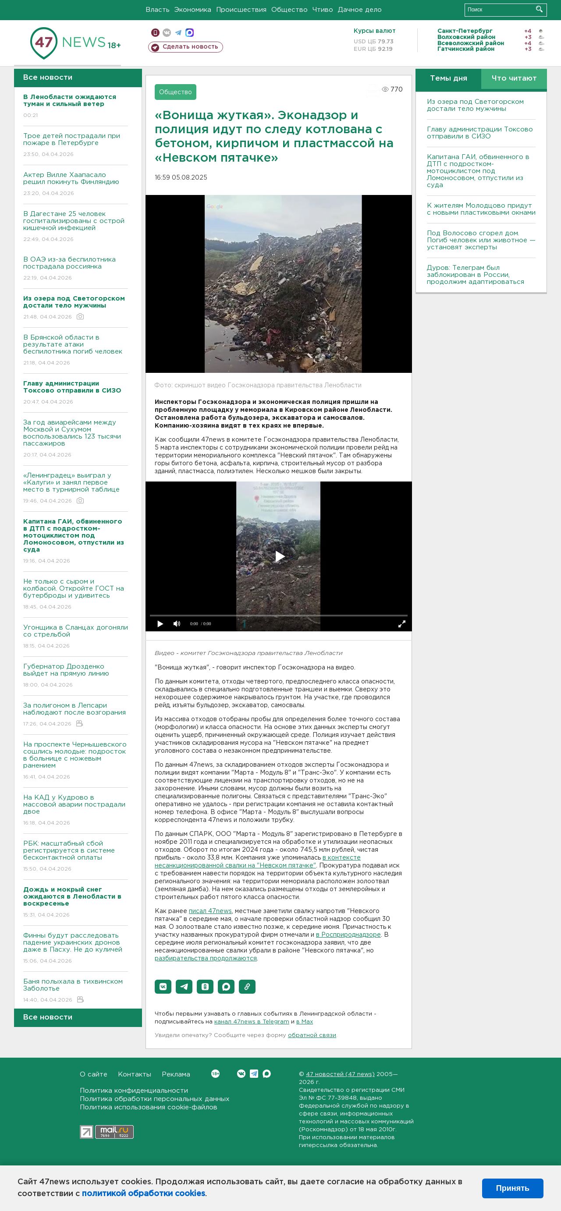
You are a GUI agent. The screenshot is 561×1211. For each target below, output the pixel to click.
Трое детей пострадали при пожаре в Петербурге (75, 145)
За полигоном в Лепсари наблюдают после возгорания (75, 715)
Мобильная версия (155, 32)
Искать (539, 9)
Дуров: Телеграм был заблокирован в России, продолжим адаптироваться (475, 275)
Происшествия (241, 10)
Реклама (176, 1074)
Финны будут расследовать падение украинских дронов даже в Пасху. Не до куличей (75, 949)
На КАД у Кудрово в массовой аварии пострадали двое (75, 811)
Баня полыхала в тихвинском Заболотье (75, 991)
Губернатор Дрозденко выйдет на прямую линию (75, 676)
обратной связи (312, 1035)
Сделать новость (190, 47)
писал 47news (210, 911)
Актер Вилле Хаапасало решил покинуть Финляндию (75, 184)
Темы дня (448, 78)
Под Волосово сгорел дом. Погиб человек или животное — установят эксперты (481, 240)
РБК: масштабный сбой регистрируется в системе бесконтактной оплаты (75, 857)
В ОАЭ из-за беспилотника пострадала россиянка (75, 269)
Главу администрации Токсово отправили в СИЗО (480, 133)
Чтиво (322, 10)
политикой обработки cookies (143, 1193)
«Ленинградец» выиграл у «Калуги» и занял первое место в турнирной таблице (75, 489)
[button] (163, 987)
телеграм (178, 32)
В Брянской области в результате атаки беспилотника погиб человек (75, 351)
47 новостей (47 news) (340, 1074)
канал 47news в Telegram (251, 1022)
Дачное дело (360, 10)
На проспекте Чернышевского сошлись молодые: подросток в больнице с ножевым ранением (75, 761)
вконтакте (167, 32)
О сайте (93, 1074)
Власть (158, 10)
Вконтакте (215, 1073)
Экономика (192, 10)
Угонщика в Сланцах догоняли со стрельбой (75, 637)
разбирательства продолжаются (206, 958)
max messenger (189, 32)
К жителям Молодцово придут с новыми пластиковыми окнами (481, 209)
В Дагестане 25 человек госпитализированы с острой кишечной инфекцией (75, 227)
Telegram (254, 1073)
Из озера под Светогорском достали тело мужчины (475, 105)
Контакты (134, 1074)
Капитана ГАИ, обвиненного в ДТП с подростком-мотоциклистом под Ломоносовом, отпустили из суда (478, 171)
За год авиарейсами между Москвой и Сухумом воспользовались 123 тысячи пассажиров (75, 439)
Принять (512, 1188)
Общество (289, 10)
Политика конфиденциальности (134, 1091)
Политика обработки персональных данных (155, 1099)
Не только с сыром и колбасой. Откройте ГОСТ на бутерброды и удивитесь (75, 595)
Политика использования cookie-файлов (148, 1107)
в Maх (304, 1022)
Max (267, 1073)
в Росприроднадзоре (348, 935)
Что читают (514, 78)
